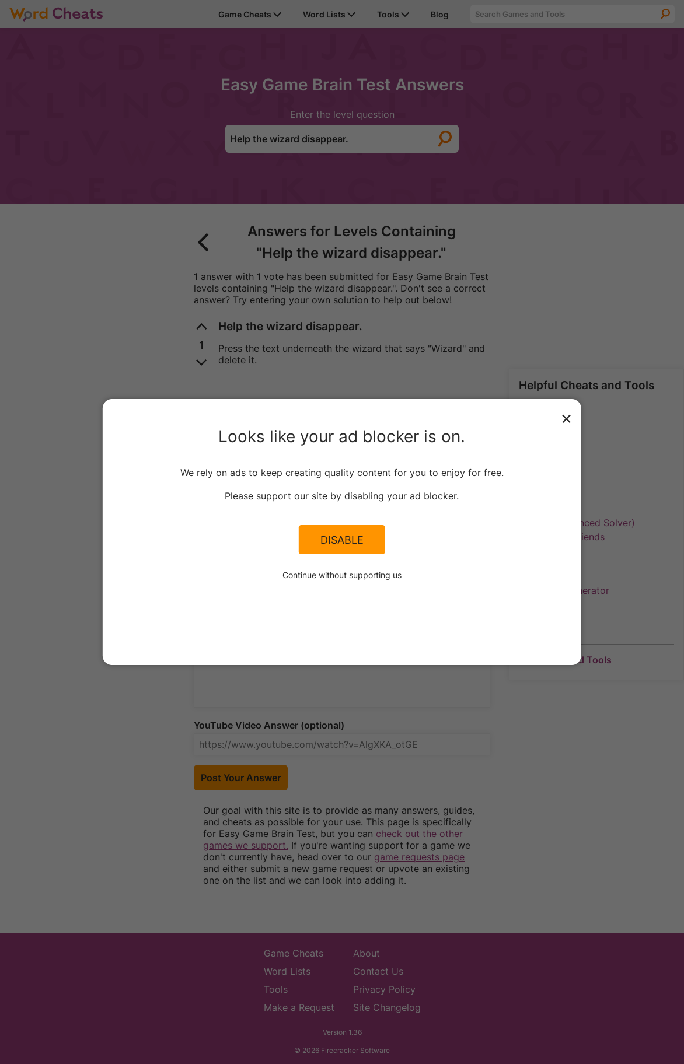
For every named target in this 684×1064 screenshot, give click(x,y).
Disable (342, 539)
